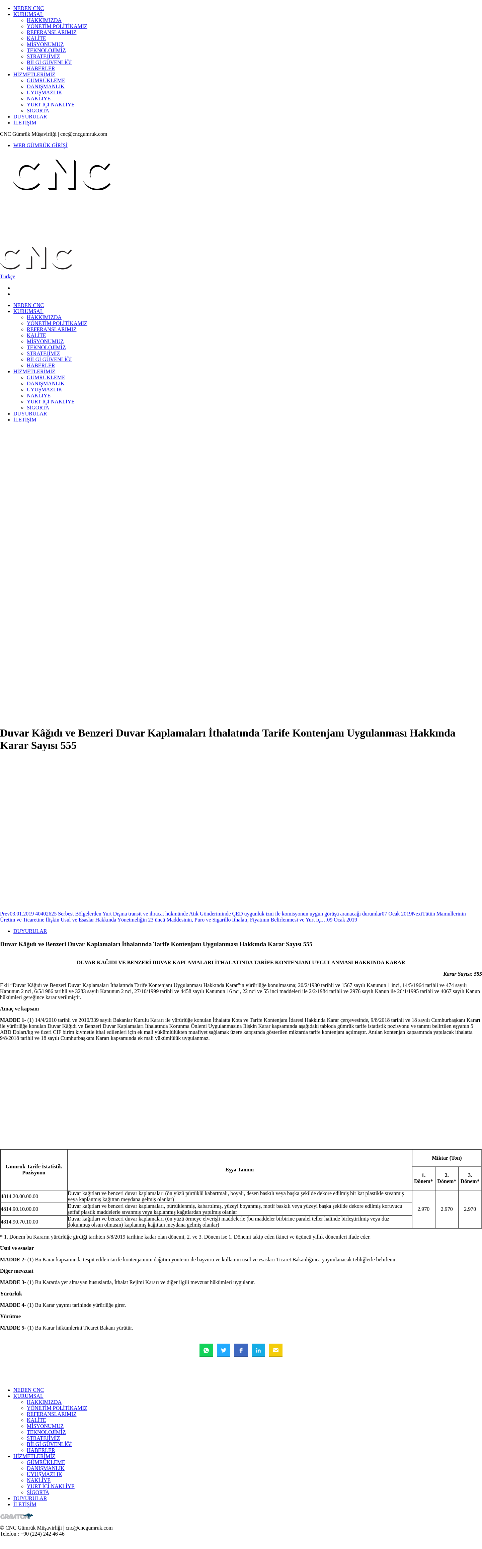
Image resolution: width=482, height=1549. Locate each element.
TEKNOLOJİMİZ (46, 50)
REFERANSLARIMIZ (51, 32)
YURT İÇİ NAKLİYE (51, 104)
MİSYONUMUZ (45, 44)
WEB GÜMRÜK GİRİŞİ (40, 145)
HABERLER (41, 68)
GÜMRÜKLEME (46, 80)
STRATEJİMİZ (43, 56)
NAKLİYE (39, 98)
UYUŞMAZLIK (44, 92)
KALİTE (36, 38)
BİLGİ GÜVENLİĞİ (49, 62)
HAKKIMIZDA (44, 20)
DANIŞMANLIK (46, 86)
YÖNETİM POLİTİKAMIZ (57, 26)
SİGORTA (38, 110)
